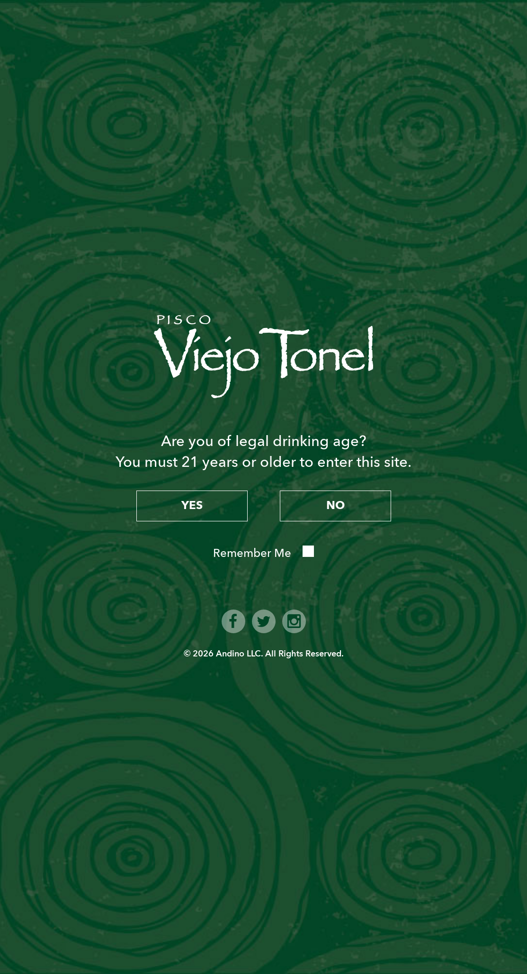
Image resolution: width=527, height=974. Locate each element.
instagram (294, 621)
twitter (264, 621)
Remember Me (252, 553)
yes (192, 505)
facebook (233, 621)
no (335, 505)
